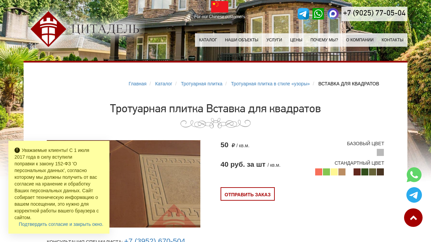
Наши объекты (241, 40)
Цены (296, 40)
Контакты (392, 40)
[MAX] (333, 13)
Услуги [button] (274, 40)
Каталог (208, 40)
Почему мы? (324, 40)
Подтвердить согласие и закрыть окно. (61, 224)
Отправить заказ (248, 194)
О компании (359, 40)
